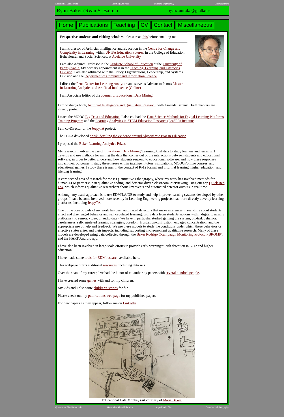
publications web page (104, 295)
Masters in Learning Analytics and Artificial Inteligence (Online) (122, 86)
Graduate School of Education (131, 64)
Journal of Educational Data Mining (127, 95)
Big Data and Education (102, 117)
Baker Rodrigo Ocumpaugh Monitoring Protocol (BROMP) (179, 234)
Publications (93, 25)
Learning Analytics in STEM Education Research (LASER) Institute (144, 121)
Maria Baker (172, 400)
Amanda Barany (175, 105)
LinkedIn (129, 303)
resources (109, 265)
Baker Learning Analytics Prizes (102, 143)
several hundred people (182, 273)
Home (66, 25)
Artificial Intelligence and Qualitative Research (121, 105)
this (145, 37)
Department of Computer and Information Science (121, 76)
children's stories (106, 288)
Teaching (124, 25)
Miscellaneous (194, 25)
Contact (163, 25)
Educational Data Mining (122, 151)
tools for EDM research (101, 257)
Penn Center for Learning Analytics (101, 84)
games (91, 280)
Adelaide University (126, 56)
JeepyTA (98, 128)
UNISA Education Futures (124, 52)
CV (144, 25)
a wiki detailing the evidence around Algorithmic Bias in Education (138, 136)
